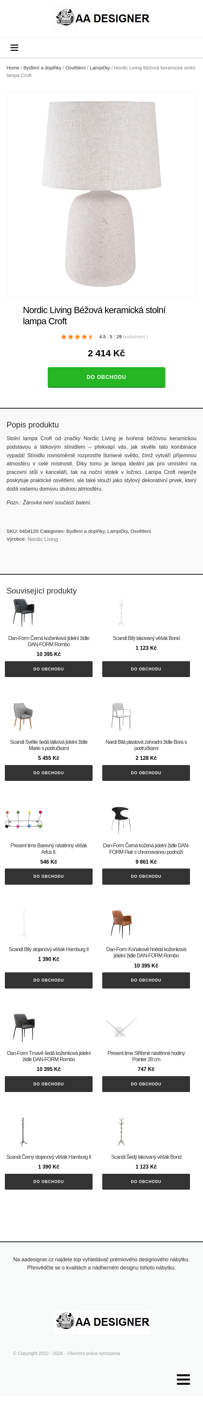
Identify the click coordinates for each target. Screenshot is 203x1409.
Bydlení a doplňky (42, 67)
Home (13, 67)
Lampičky (100, 67)
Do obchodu (106, 377)
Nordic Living (43, 539)
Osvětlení (75, 67)
